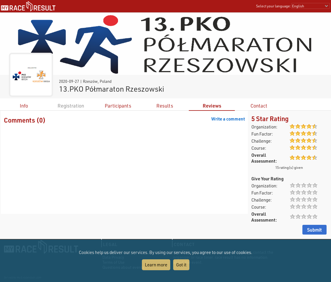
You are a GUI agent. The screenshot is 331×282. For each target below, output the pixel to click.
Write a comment (228, 119)
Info (24, 106)
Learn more (156, 265)
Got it (181, 265)
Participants (118, 106)
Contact (258, 106)
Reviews (212, 106)
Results (164, 106)
